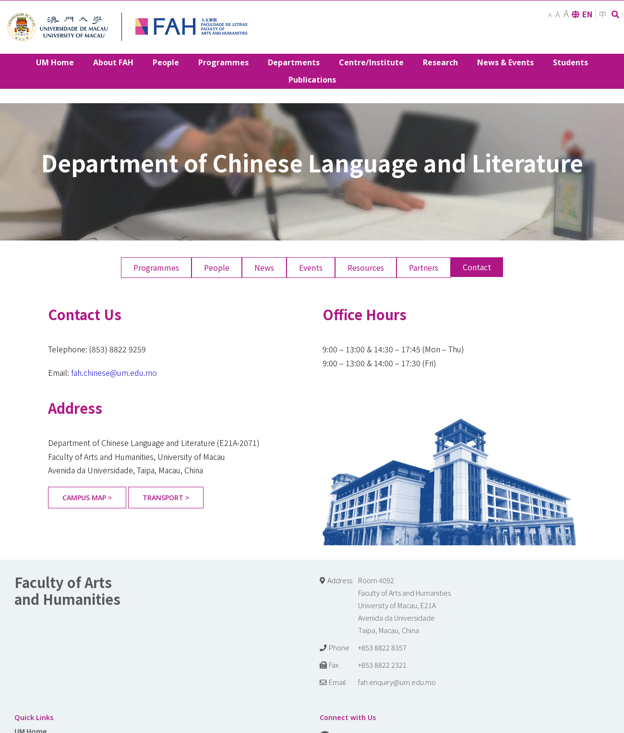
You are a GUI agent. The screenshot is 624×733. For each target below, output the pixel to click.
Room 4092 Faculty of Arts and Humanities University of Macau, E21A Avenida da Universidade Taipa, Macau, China (404, 605)
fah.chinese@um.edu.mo (114, 372)
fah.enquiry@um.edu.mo (397, 682)
